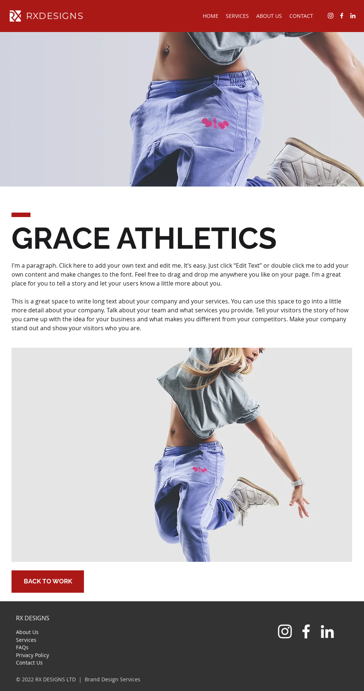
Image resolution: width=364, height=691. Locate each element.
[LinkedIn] (327, 631)
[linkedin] (353, 15)
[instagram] (330, 15)
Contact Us (29, 662)
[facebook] (341, 15)
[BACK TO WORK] (48, 581)
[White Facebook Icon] (306, 631)
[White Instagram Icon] (285, 631)
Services (26, 639)
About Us (27, 632)
